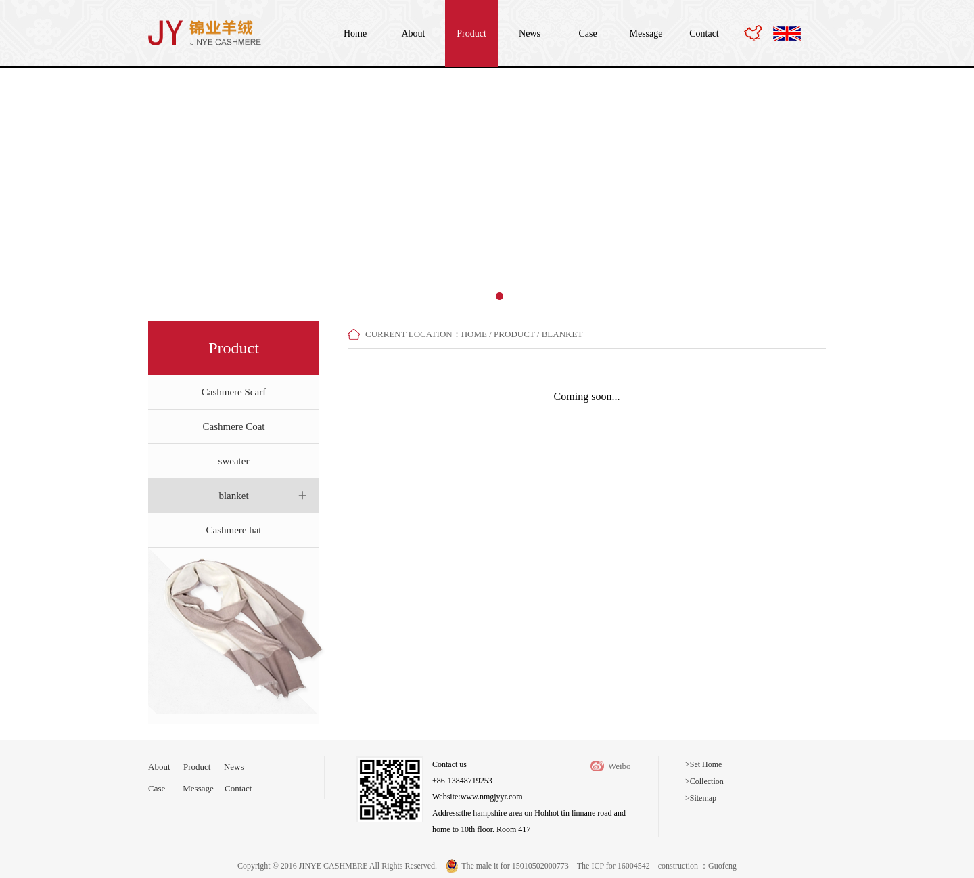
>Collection (704, 781)
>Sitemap (700, 798)
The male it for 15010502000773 (515, 866)
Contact (704, 33)
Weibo (619, 766)
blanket (233, 495)
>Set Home (703, 764)
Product (471, 33)
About (413, 33)
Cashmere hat (233, 530)
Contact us (449, 764)
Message (646, 33)
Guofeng (722, 866)
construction (679, 866)
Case (587, 33)
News (529, 33)
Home (355, 33)
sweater (234, 461)
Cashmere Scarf (234, 392)
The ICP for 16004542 (613, 866)
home (474, 334)
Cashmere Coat (233, 426)
